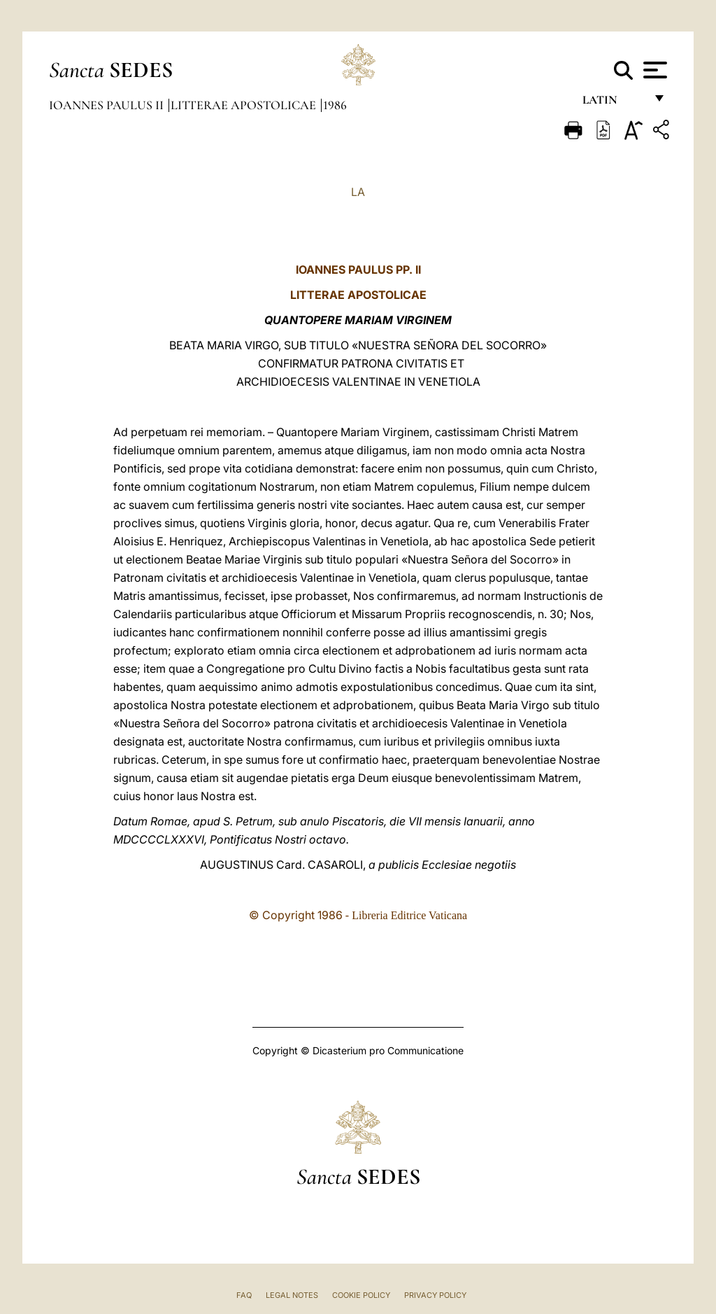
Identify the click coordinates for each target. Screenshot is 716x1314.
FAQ (244, 1295)
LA (358, 192)
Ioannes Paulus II (107, 105)
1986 (335, 105)
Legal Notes (292, 1295)
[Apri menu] (653, 70)
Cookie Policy (361, 1295)
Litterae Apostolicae (245, 105)
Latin (613, 103)
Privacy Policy (435, 1295)
